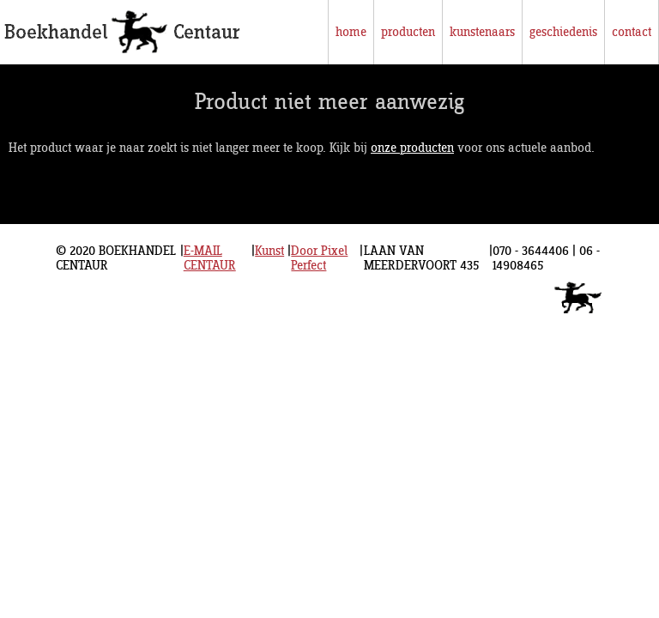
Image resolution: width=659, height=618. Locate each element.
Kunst (269, 251)
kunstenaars (482, 32)
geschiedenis (563, 32)
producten (408, 32)
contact (631, 32)
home (351, 32)
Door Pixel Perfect (319, 258)
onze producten (412, 148)
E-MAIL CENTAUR (210, 258)
